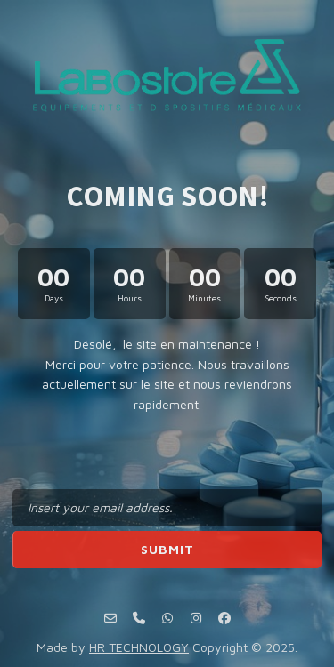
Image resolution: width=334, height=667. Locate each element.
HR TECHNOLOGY (139, 647)
